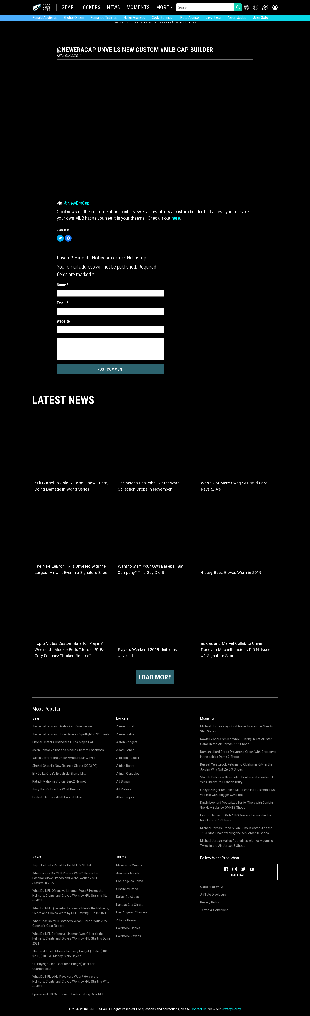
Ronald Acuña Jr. (44, 18)
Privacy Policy (210, 902)
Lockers (90, 7)
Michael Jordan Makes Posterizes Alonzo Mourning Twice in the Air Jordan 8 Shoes (236, 843)
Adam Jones (125, 750)
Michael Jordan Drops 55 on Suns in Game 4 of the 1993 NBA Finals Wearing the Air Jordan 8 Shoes (236, 830)
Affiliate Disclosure (213, 894)
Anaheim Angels (127, 873)
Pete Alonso (189, 18)
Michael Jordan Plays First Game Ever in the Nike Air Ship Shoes (237, 728)
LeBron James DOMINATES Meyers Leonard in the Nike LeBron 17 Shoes (235, 817)
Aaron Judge (237, 18)
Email (62, 303)
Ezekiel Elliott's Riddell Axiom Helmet (58, 797)
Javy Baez (213, 18)
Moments (138, 7)
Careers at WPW (211, 887)
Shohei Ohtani (73, 18)
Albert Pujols (125, 797)
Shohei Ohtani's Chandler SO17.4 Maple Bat (62, 742)
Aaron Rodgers (127, 742)
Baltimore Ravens (128, 936)
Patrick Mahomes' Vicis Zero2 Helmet (59, 781)
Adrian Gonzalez (128, 773)
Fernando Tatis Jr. (103, 18)
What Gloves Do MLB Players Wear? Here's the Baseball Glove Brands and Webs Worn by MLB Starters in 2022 (65, 878)
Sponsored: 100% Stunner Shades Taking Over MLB (68, 994)
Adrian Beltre (125, 766)
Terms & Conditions (214, 910)
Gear (68, 7)
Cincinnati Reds (127, 889)
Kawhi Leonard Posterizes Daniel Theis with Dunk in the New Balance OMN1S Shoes (236, 805)
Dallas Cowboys (127, 897)
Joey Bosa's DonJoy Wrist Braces (56, 789)
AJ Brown (123, 781)
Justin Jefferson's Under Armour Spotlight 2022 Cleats (71, 734)
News (113, 7)
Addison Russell (127, 758)
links (172, 22)
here (176, 218)
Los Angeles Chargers (132, 912)
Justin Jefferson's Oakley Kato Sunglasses (62, 726)
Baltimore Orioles (128, 928)
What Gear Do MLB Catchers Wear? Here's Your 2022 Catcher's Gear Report (70, 923)
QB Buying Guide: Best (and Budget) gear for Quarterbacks (63, 966)
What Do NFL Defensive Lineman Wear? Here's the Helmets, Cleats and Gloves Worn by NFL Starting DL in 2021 (71, 938)
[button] (275, 7)
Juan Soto (260, 18)
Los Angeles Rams (129, 881)
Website (63, 321)
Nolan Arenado (134, 18)
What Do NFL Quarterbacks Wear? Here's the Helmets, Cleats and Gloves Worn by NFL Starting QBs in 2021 (70, 910)
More (162, 7)
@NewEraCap (76, 203)
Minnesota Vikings (129, 865)
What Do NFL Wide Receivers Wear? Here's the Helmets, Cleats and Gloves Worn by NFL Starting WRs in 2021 (70, 981)
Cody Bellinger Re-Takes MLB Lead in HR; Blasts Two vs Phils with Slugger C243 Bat (237, 792)
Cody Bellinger (163, 18)
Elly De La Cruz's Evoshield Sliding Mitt (59, 773)
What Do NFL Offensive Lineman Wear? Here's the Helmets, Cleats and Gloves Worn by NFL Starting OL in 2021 (69, 895)
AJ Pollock (123, 789)
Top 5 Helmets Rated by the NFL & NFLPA (61, 865)
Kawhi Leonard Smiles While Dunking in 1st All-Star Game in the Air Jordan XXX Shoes (236, 741)
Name (62, 285)
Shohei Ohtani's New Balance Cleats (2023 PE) (65, 766)
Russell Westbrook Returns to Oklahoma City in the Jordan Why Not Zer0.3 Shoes (236, 767)
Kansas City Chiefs (129, 905)
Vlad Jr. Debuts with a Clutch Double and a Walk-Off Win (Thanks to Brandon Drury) (236, 779)
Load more (155, 677)
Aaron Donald (125, 726)
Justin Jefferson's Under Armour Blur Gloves (63, 758)
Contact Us (199, 1009)
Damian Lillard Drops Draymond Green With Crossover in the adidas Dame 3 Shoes (238, 754)
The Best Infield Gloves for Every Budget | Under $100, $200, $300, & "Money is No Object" (70, 953)
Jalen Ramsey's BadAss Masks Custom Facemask (68, 750)
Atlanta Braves (126, 920)
